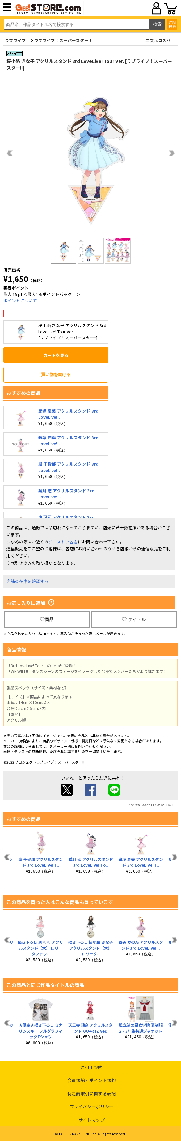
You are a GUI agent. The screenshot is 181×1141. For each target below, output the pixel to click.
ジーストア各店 (63, 542)
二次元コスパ (158, 40)
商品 (47, 619)
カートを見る (56, 355)
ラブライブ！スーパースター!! (62, 40)
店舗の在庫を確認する (27, 581)
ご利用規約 (92, 1067)
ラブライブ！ (17, 40)
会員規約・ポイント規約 (91, 1080)
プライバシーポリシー (92, 1106)
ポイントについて (20, 300)
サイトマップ (91, 1120)
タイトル (134, 619)
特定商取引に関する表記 (91, 1093)
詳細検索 (172, 24)
